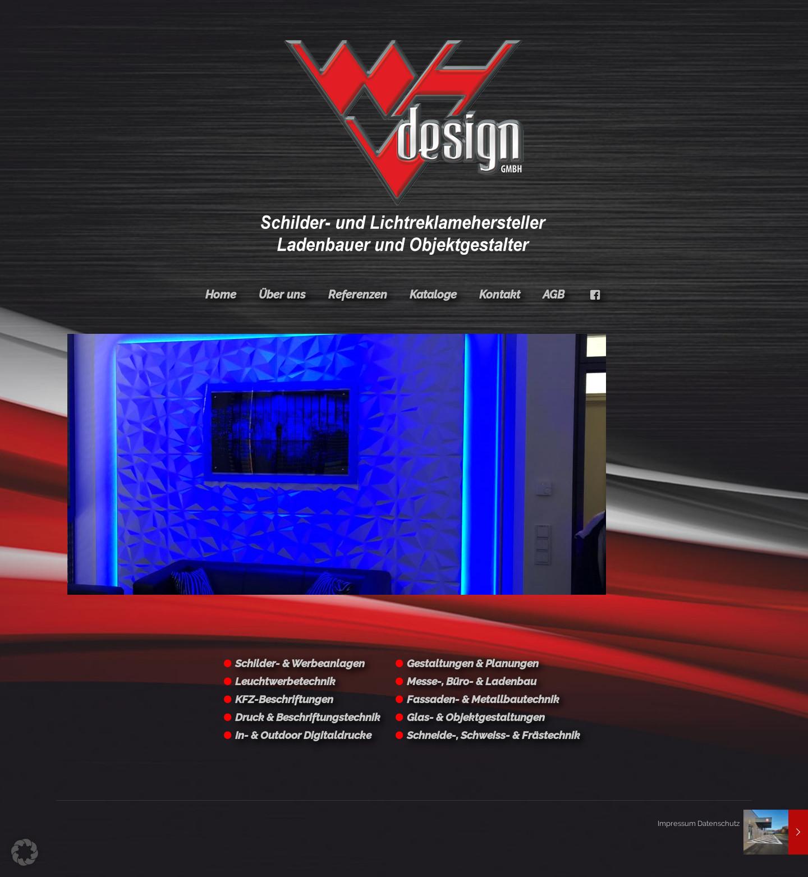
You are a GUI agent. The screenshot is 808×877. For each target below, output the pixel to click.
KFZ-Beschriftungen (284, 699)
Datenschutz (718, 823)
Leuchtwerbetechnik (285, 681)
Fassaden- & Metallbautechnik (483, 699)
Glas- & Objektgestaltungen (476, 717)
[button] (24, 852)
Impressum (677, 823)
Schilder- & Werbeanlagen (300, 663)
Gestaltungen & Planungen (473, 663)
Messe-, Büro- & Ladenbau (471, 681)
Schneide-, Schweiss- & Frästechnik (493, 735)
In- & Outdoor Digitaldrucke (303, 735)
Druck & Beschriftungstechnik (307, 717)
